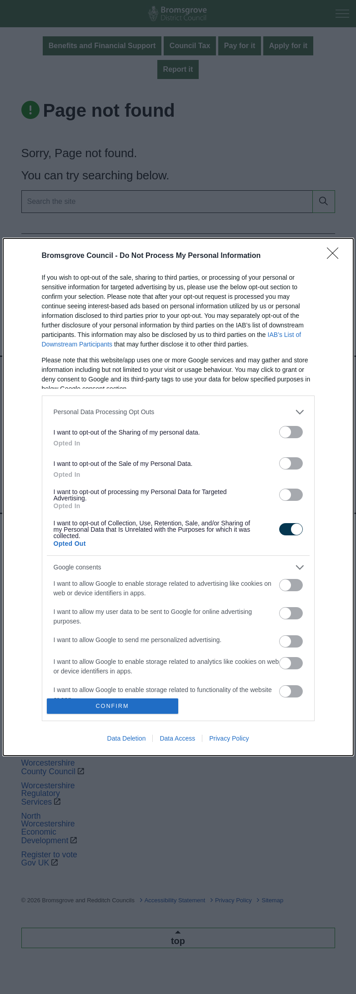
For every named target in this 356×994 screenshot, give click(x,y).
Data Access (177, 738)
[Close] (335, 256)
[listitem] (178, 412)
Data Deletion (126, 738)
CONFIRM (112, 706)
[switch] (291, 432)
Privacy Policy (229, 738)
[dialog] (178, 497)
